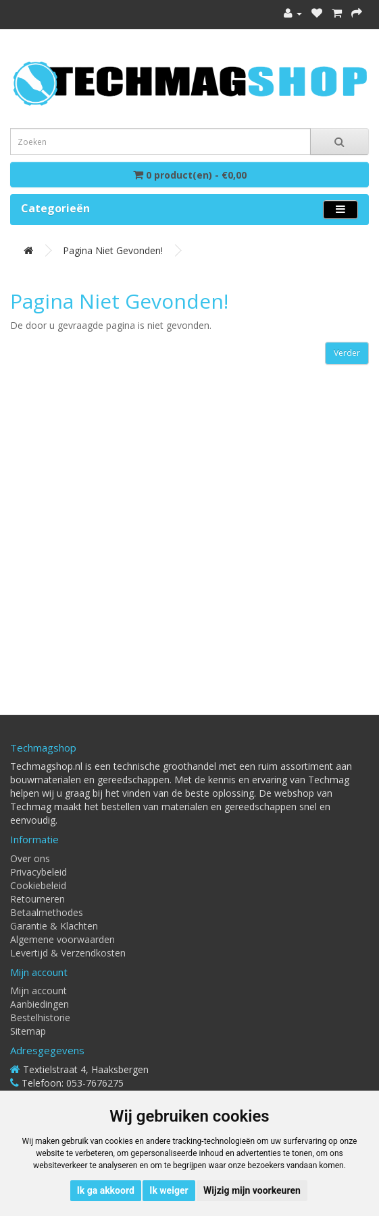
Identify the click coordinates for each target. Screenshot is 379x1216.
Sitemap (28, 1031)
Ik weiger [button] (168, 1190)
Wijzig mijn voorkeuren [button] (252, 1190)
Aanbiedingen (39, 1004)
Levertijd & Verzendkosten (68, 952)
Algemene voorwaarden (62, 939)
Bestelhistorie (40, 1017)
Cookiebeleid (38, 885)
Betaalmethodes (46, 912)
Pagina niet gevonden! (113, 250)
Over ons (30, 858)
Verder (347, 353)
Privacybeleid (38, 871)
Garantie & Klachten (54, 925)
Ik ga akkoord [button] (105, 1190)
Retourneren (37, 898)
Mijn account (38, 990)
